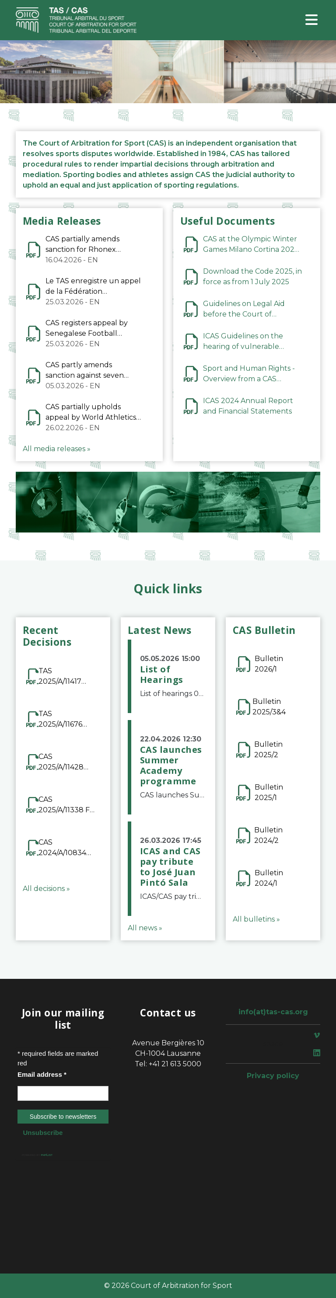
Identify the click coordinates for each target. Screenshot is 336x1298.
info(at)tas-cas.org (273, 1012)
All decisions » (46, 888)
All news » (145, 928)
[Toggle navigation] (311, 20)
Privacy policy (273, 1076)
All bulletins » (256, 919)
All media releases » (57, 449)
